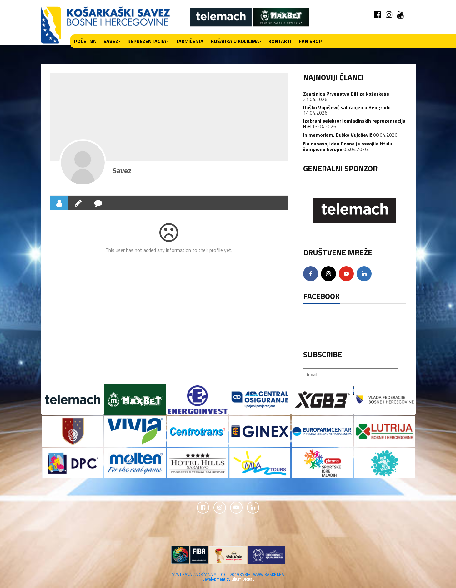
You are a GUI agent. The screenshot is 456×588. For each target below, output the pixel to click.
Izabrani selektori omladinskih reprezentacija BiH (354, 123)
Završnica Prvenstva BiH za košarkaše (346, 93)
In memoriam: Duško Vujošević (337, 135)
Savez (110, 41)
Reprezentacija (147, 41)
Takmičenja (189, 41)
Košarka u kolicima (235, 41)
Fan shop (310, 41)
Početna (85, 41)
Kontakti (279, 41)
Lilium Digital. (242, 579)
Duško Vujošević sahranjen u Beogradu (347, 107)
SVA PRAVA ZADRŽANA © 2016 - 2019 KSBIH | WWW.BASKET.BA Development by (228, 576)
